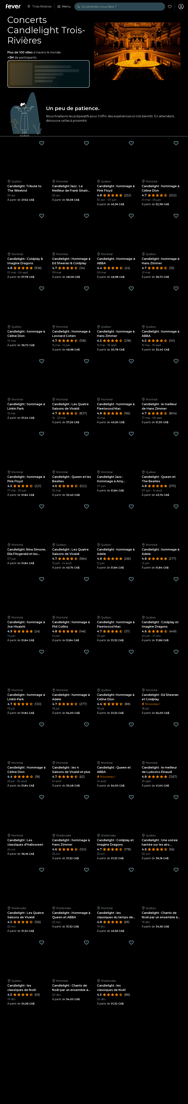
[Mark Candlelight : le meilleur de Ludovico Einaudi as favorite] (176, 724)
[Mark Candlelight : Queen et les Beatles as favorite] (86, 433)
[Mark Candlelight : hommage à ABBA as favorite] (176, 288)
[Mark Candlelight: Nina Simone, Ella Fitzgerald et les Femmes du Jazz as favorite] (41, 506)
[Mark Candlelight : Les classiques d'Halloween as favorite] (41, 797)
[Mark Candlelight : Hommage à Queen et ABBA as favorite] (86, 869)
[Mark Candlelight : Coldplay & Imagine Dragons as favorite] (41, 215)
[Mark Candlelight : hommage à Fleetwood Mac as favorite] (131, 361)
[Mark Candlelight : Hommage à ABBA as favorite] (131, 215)
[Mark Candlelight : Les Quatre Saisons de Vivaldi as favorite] (86, 361)
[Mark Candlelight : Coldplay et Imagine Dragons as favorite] (176, 579)
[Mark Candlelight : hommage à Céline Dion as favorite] (176, 143)
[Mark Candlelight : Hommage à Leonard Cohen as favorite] (86, 288)
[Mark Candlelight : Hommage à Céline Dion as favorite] (41, 724)
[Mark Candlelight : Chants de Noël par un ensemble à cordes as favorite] (176, 869)
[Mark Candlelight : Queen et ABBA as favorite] (131, 724)
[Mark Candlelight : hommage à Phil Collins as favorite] (86, 579)
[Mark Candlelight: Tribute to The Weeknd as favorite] (41, 143)
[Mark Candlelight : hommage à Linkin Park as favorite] (41, 361)
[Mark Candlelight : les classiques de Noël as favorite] (41, 942)
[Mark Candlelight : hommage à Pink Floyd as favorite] (131, 143)
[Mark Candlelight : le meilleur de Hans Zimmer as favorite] (176, 361)
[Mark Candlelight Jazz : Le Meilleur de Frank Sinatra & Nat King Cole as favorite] (86, 143)
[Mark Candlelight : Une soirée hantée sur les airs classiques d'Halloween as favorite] (176, 797)
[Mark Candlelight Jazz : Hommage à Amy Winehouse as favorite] (131, 433)
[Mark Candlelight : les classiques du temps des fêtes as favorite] (131, 869)
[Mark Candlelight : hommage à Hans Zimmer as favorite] (176, 215)
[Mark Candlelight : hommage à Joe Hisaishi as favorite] (41, 579)
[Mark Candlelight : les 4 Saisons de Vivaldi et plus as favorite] (86, 724)
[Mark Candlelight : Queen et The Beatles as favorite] (176, 433)
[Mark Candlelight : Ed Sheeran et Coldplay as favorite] (176, 651)
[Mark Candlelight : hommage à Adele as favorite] (131, 506)
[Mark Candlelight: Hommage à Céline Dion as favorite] (131, 651)
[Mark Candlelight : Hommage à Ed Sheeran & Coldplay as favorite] (86, 215)
